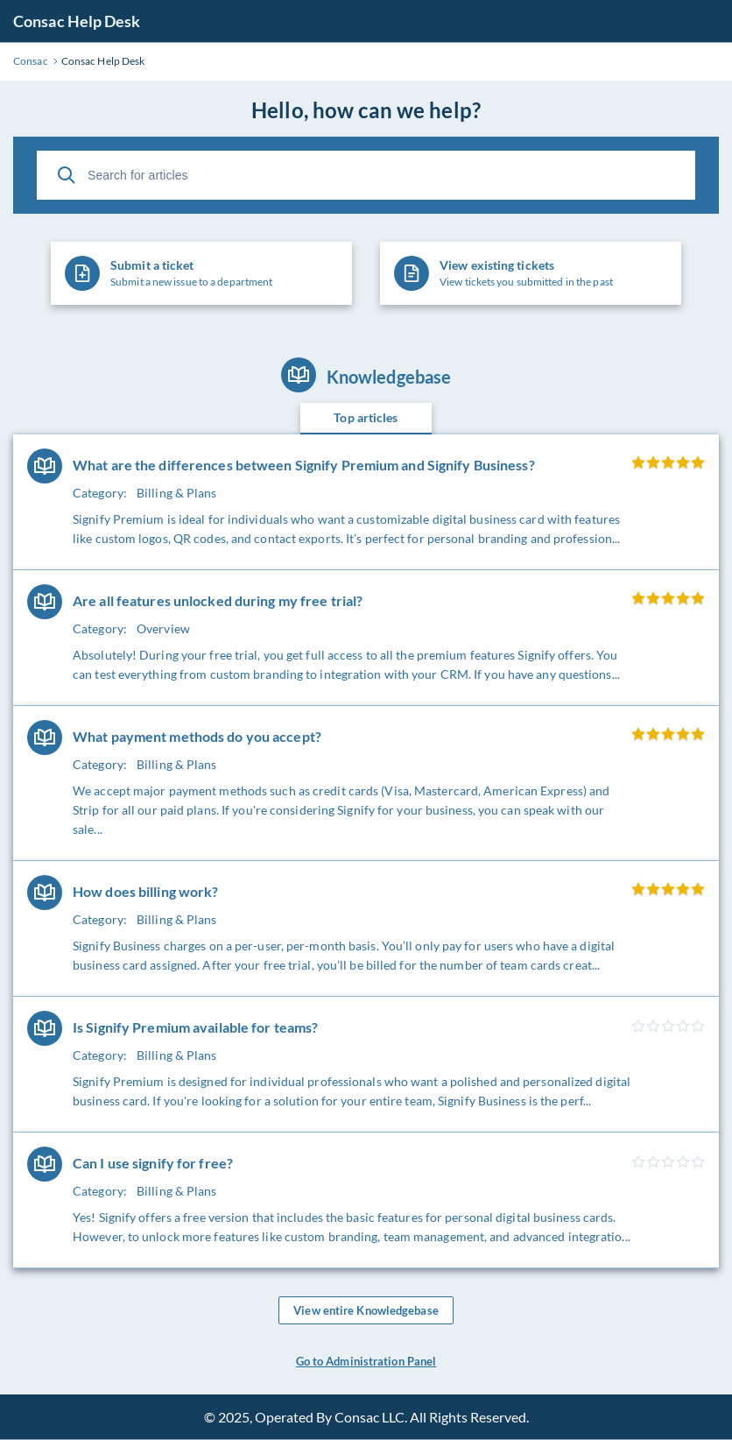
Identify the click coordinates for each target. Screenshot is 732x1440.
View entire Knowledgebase (366, 1310)
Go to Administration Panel (366, 1361)
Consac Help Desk (77, 21)
